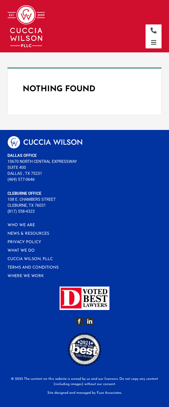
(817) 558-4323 (21, 211)
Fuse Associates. (109, 393)
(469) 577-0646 (21, 179)
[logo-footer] (44, 137)
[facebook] (79, 321)
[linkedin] (90, 321)
